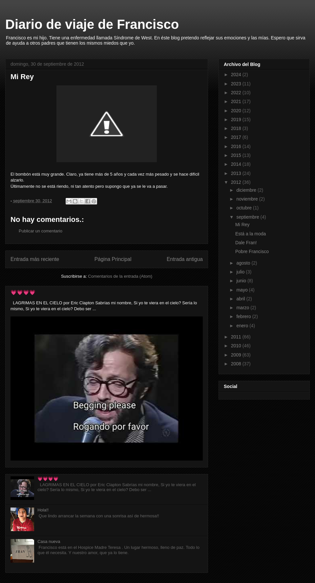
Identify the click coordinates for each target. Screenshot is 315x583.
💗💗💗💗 (22, 292)
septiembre (248, 217)
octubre (244, 207)
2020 (236, 110)
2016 (236, 146)
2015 (236, 155)
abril (241, 298)
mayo (242, 289)
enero (242, 325)
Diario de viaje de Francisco (92, 24)
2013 (236, 173)
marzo (243, 307)
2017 (236, 137)
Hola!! (43, 509)
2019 (236, 119)
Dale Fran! (246, 242)
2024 (236, 74)
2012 (236, 182)
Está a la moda (250, 233)
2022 (236, 92)
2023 (236, 83)
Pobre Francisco (252, 251)
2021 (236, 101)
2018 (236, 128)
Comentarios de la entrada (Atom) (120, 276)
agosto (243, 263)
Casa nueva (48, 541)
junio (241, 280)
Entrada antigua (185, 259)
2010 (236, 345)
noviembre (247, 199)
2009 (236, 354)
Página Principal (113, 259)
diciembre (247, 190)
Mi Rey (242, 224)
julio (241, 271)
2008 (236, 363)
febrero (244, 316)
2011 (236, 336)
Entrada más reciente (34, 259)
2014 (236, 164)
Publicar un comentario (40, 230)
